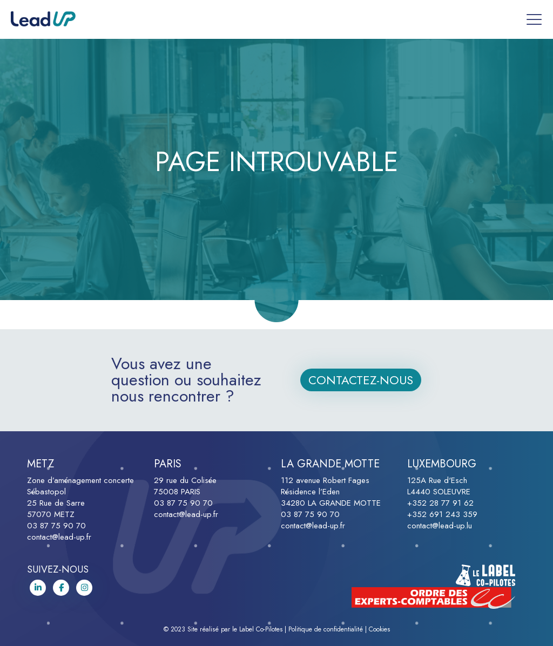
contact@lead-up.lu (439, 526)
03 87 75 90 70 (56, 526)
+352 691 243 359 (442, 514)
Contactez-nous (360, 380)
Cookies (379, 629)
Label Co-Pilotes (260, 629)
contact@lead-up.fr (59, 537)
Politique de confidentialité (325, 629)
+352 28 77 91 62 (440, 503)
